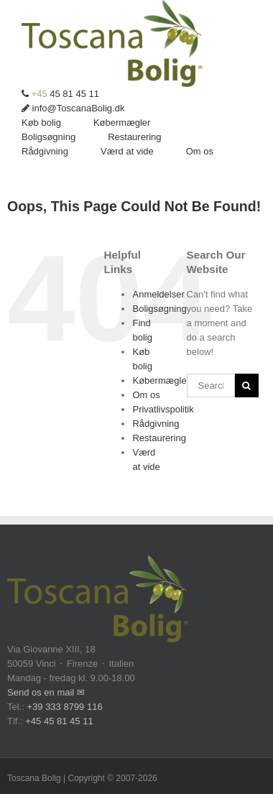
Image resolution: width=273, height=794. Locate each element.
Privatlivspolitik (162, 409)
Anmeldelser (158, 294)
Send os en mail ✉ (46, 692)
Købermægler (160, 380)
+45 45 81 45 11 (59, 721)
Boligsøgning (159, 308)
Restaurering (158, 438)
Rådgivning (155, 423)
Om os (145, 394)
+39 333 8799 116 (64, 706)
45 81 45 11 (60, 93)
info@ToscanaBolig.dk (73, 108)
